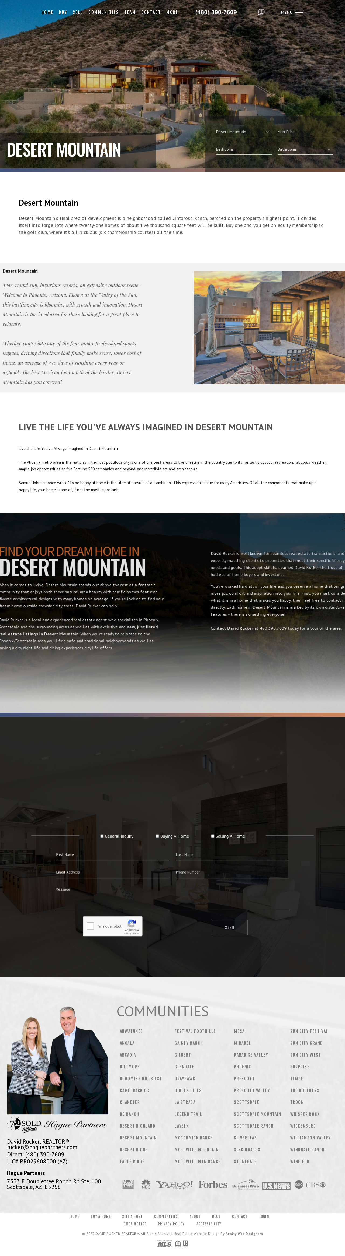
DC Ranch (129, 1114)
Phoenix (242, 1066)
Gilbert (183, 1055)
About (195, 1216)
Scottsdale (246, 1102)
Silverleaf (245, 1138)
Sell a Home (132, 1216)
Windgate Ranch (307, 1149)
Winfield (299, 1161)
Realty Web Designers (244, 1234)
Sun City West (305, 1055)
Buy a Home (101, 1216)
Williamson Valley (310, 1138)
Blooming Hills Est (141, 1078)
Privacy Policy (171, 1224)
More (172, 12)
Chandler (130, 1102)
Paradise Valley (251, 1055)
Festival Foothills (195, 1031)
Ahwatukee (131, 1031)
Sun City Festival (309, 1031)
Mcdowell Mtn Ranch (198, 1161)
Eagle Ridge (132, 1161)
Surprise (300, 1066)
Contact (151, 12)
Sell (78, 12)
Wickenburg (303, 1126)
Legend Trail (188, 1114)
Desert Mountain (138, 1138)
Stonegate (245, 1161)
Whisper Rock (305, 1114)
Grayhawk (185, 1078)
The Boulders (304, 1090)
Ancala (127, 1043)
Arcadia (128, 1055)
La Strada (185, 1102)
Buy (63, 12)
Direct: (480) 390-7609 (35, 1154)
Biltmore (130, 1066)
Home (48, 12)
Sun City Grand (306, 1043)
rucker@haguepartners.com (42, 1147)
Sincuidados (247, 1149)
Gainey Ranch (189, 1043)
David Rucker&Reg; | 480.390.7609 (218, 12)
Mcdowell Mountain (197, 1149)
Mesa (239, 1031)
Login (264, 1216)
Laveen (182, 1126)
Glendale (184, 1066)
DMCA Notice (134, 1224)
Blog (216, 1216)
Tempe (296, 1078)
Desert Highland (138, 1126)
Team (130, 12)
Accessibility (209, 1224)
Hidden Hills (188, 1090)
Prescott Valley (252, 1090)
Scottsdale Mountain (257, 1114)
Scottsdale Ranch (254, 1126)
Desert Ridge (134, 1149)
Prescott (244, 1078)
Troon (297, 1102)
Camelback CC (134, 1090)
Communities (103, 12)
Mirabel (242, 1043)
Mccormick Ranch (194, 1138)
